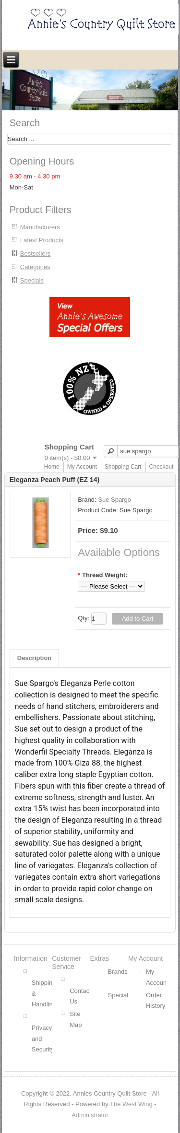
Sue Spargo (114, 499)
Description (34, 657)
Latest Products (41, 240)
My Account (82, 466)
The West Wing (131, 1104)
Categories (35, 267)
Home (52, 466)
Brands (118, 971)
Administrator (90, 1115)
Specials (32, 280)
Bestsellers (35, 253)
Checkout (161, 466)
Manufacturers (40, 227)
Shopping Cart (123, 466)
